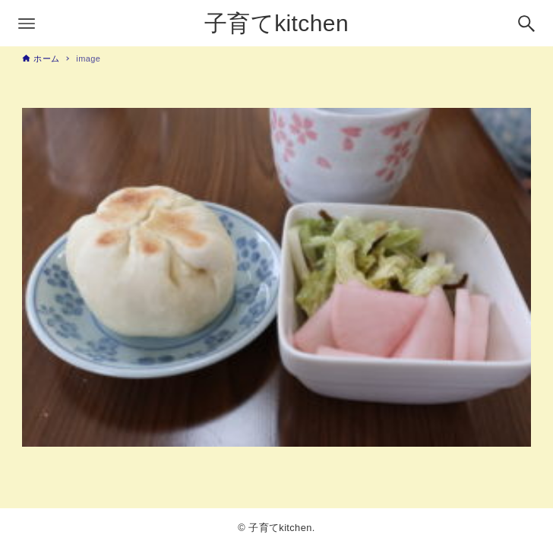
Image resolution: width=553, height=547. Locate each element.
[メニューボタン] (26, 23)
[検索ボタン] (526, 23)
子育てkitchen (276, 23)
